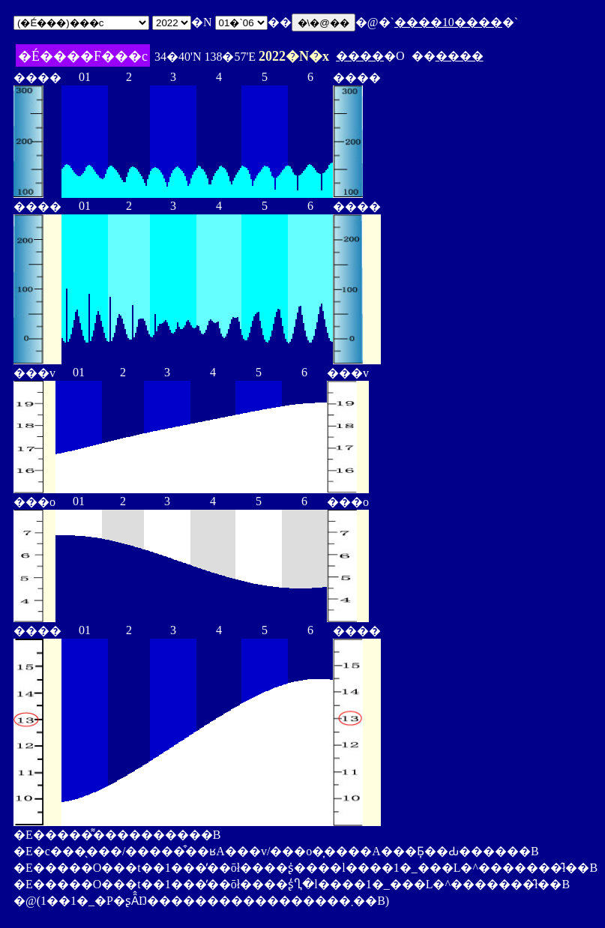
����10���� (448, 22)
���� (360, 55)
